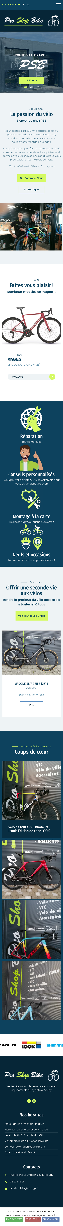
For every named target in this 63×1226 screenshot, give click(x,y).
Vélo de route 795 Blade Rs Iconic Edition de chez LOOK (29, 829)
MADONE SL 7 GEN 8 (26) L (31, 683)
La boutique (31, 189)
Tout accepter (14, 1219)
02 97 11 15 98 (11, 4)
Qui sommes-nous (31, 178)
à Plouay (31, 80)
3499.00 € (17, 377)
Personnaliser (51, 1219)
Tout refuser (33, 1219)
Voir (31, 705)
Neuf (20, 355)
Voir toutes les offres (31, 616)
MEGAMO (14, 360)
